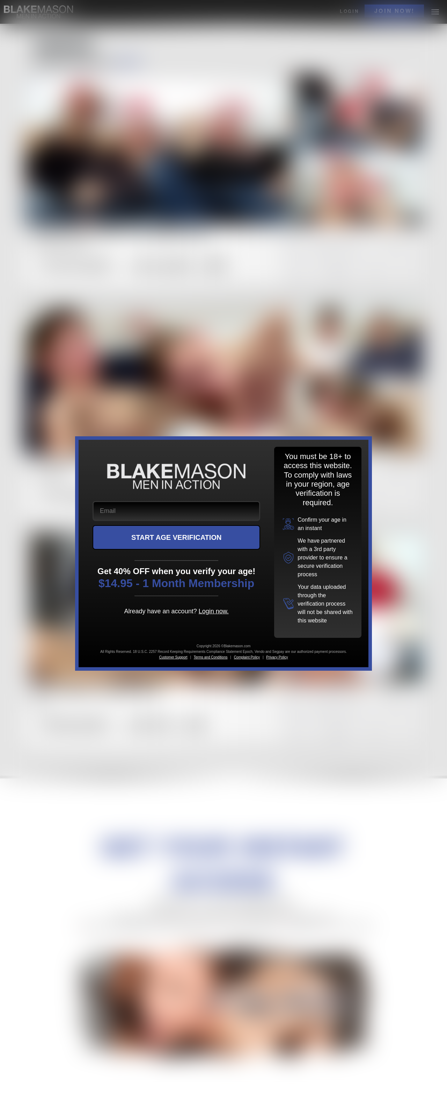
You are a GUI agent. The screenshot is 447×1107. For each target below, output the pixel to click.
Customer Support (173, 657)
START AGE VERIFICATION (176, 537)
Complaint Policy (247, 657)
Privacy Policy (277, 657)
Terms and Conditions (211, 657)
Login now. (214, 611)
